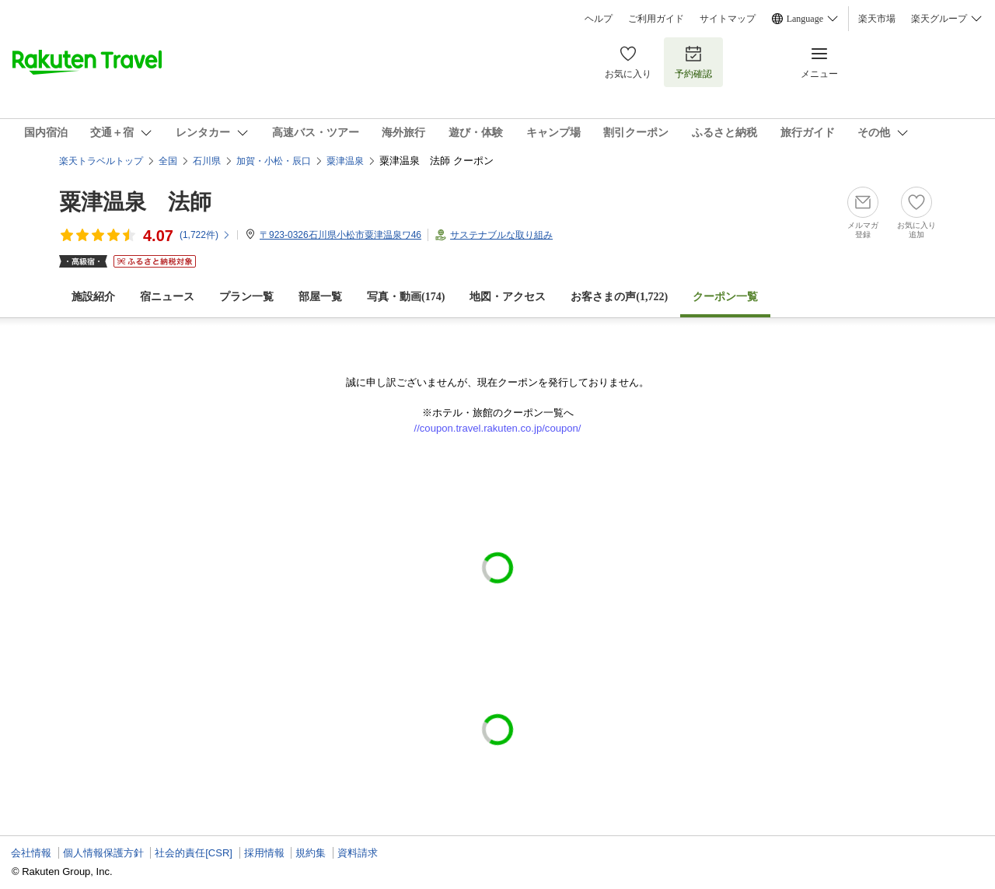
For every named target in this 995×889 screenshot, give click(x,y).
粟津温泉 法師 (135, 202)
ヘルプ (599, 18)
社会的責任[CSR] (193, 853)
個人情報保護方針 (103, 853)
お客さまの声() (619, 297)
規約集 (310, 853)
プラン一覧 (246, 297)
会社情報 (31, 853)
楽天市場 (877, 18)
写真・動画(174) (406, 297)
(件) (205, 235)
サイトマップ (728, 18)
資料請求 (357, 853)
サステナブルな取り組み (501, 234)
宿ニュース (167, 297)
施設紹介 (93, 297)
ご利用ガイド (656, 18)
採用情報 (264, 853)
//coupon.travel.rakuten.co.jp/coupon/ (497, 428)
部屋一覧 (320, 297)
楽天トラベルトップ (101, 161)
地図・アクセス (508, 297)
